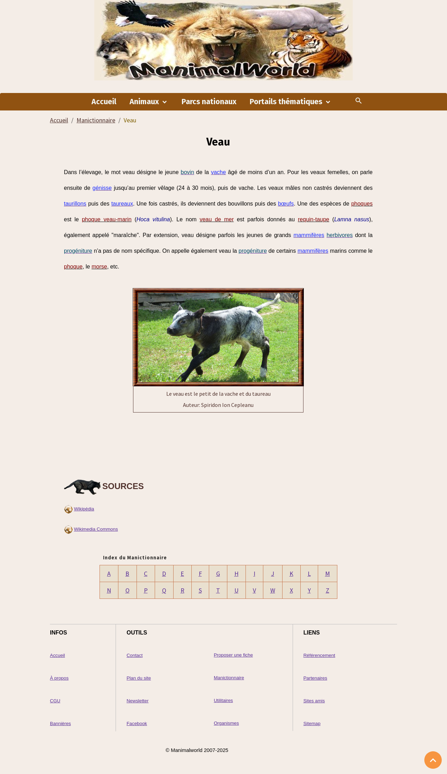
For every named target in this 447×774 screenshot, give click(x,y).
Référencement (319, 655)
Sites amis (314, 700)
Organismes (226, 723)
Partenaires (315, 678)
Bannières (60, 723)
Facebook (136, 723)
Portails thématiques (287, 101)
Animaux (145, 101)
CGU (55, 700)
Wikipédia (84, 508)
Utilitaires (223, 700)
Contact (134, 655)
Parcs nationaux (209, 101)
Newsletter (137, 700)
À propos (59, 678)
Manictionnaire (95, 120)
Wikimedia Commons (96, 529)
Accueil (103, 101)
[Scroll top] (433, 760)
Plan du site (138, 678)
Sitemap (312, 723)
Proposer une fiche (233, 655)
